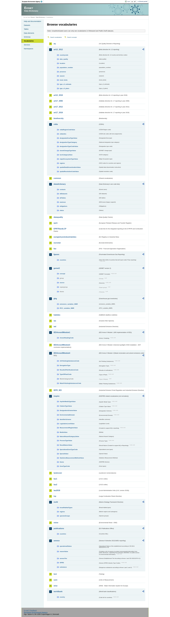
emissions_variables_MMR (69, 304)
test (55, 574)
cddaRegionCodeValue (67, 130)
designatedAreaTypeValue (68, 138)
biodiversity (59, 118)
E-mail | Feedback (30, 610)
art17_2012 (58, 107)
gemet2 (57, 268)
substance (63, 567)
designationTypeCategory (68, 142)
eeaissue (63, 202)
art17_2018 (58, 112)
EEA (33, 1)
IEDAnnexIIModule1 (62, 332)
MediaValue (63, 432)
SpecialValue (64, 454)
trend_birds (63, 80)
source (62, 282)
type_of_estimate (65, 84)
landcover (58, 473)
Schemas (27, 37)
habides (57, 315)
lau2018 (57, 490)
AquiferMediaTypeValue (67, 401)
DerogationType (65, 365)
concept (62, 273)
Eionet (32, 17)
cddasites (63, 134)
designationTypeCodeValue (69, 146)
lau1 (55, 479)
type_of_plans (64, 88)
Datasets (27, 25)
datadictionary (60, 184)
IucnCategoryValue (66, 155)
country (62, 597)
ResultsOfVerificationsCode (69, 370)
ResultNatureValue (66, 445)
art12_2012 (58, 49)
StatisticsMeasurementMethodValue (72, 458)
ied (55, 326)
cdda (56, 124)
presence (63, 72)
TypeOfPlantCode (65, 374)
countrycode (64, 55)
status (62, 210)
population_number (66, 67)
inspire (56, 396)
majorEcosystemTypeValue (69, 159)
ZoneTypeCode (65, 466)
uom (55, 580)
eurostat (57, 243)
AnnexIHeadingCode (67, 338)
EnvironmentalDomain (67, 415)
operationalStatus (66, 546)
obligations (63, 206)
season (62, 76)
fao (55, 249)
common (57, 178)
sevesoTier (63, 558)
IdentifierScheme (65, 419)
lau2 (55, 485)
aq (55, 44)
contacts (63, 189)
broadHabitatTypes (66, 507)
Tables (26, 29)
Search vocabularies (56, 37)
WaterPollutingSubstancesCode (70, 383)
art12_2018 (58, 95)
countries (63, 260)
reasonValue (64, 551)
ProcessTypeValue (66, 440)
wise (55, 586)
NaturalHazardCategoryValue (69, 436)
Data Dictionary (40, 17)
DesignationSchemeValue (68, 410)
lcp (55, 496)
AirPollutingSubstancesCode (69, 361)
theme (62, 462)
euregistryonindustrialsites (65, 237)
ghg (55, 298)
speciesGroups (65, 516)
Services (27, 45)
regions (62, 163)
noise (56, 523)
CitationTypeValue (66, 406)
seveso (57, 541)
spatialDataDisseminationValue (70, 167)
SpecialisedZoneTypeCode (69, 449)
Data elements (29, 33)
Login (128, 1)
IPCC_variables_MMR (67, 308)
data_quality (64, 59)
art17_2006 (58, 101)
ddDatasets (63, 194)
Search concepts (72, 37)
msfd (56, 502)
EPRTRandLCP (60, 229)
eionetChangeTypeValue (68, 150)
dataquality (58, 217)
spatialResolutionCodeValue (69, 171)
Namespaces (28, 49)
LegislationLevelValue (67, 423)
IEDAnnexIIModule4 (62, 353)
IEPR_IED (58, 390)
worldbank (58, 591)
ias (55, 321)
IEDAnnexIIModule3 (62, 345)
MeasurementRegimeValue (69, 428)
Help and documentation (32, 21)
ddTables (63, 198)
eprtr (56, 223)
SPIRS (62, 562)
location (62, 63)
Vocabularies (29, 41)
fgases (56, 254)
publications (59, 528)
